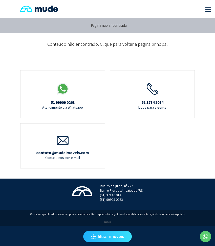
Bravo (107, 222)
